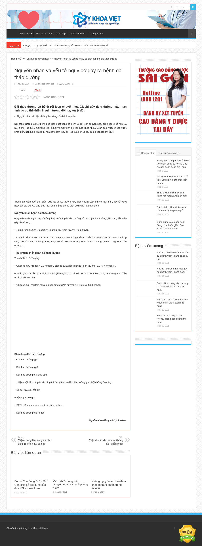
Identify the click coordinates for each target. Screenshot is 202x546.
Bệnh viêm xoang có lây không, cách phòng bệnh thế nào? (172, 318)
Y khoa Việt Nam (39, 528)
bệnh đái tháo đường (43, 213)
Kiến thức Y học (44, 33)
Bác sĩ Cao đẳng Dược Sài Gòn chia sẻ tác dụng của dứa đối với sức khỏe (30, 485)
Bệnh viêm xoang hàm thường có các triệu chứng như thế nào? (173, 286)
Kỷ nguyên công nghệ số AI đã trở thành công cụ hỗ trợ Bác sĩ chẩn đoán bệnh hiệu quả (65, 45)
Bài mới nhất (148, 153)
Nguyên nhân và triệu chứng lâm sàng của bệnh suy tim (46, 116)
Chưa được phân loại (38, 58)
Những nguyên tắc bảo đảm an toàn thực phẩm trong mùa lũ (108, 485)
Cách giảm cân (77, 33)
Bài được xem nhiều (169, 153)
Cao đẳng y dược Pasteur (112, 420)
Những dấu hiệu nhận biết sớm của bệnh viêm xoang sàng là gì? (173, 255)
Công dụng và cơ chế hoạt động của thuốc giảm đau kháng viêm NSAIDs (171, 225)
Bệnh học (25, 33)
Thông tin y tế (96, 33)
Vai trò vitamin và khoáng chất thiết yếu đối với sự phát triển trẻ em (172, 179)
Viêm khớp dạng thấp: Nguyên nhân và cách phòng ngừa (70, 484)
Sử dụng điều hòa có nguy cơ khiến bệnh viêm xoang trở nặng (172, 302)
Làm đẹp (61, 33)
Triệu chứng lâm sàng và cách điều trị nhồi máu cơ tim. (36, 440)
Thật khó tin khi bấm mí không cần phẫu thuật (104, 440)
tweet (23, 90)
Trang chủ (13, 33)
